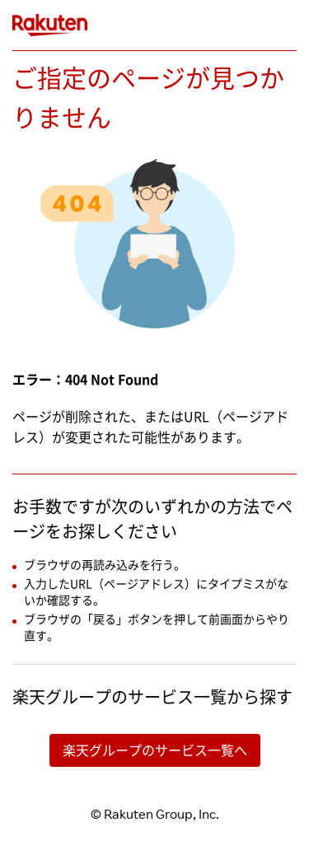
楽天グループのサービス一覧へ (155, 750)
